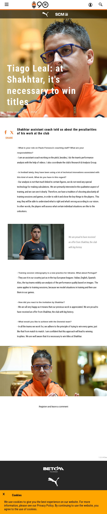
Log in (91, 5)
